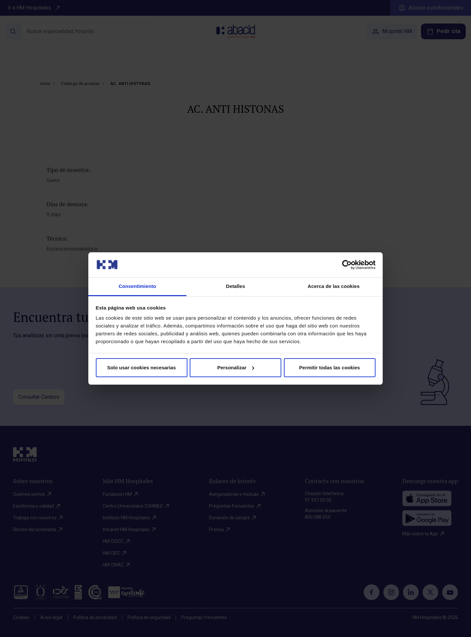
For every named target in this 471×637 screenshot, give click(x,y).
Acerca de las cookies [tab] (334, 286)
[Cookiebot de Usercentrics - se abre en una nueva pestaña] (346, 265)
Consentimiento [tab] (137, 286)
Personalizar (235, 367)
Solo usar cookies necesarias (141, 367)
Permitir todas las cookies (329, 367)
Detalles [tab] (235, 286)
